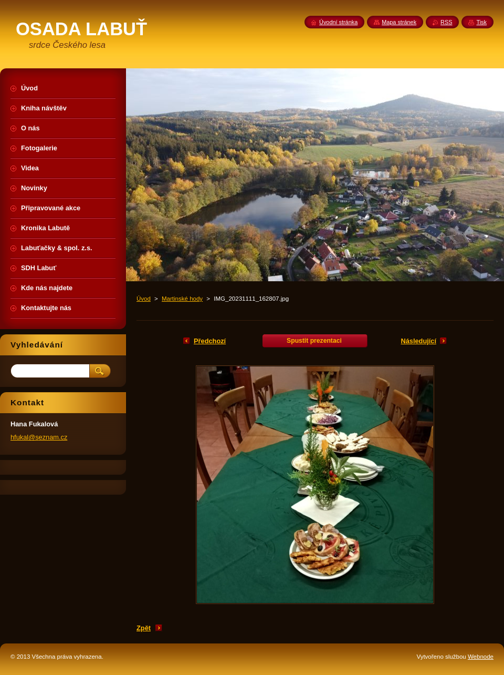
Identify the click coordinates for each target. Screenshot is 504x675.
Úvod (143, 298)
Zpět (143, 628)
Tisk (481, 22)
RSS (446, 22)
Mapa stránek (399, 22)
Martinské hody (182, 298)
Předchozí (210, 341)
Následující (418, 341)
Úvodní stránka (338, 22)
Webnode (481, 656)
